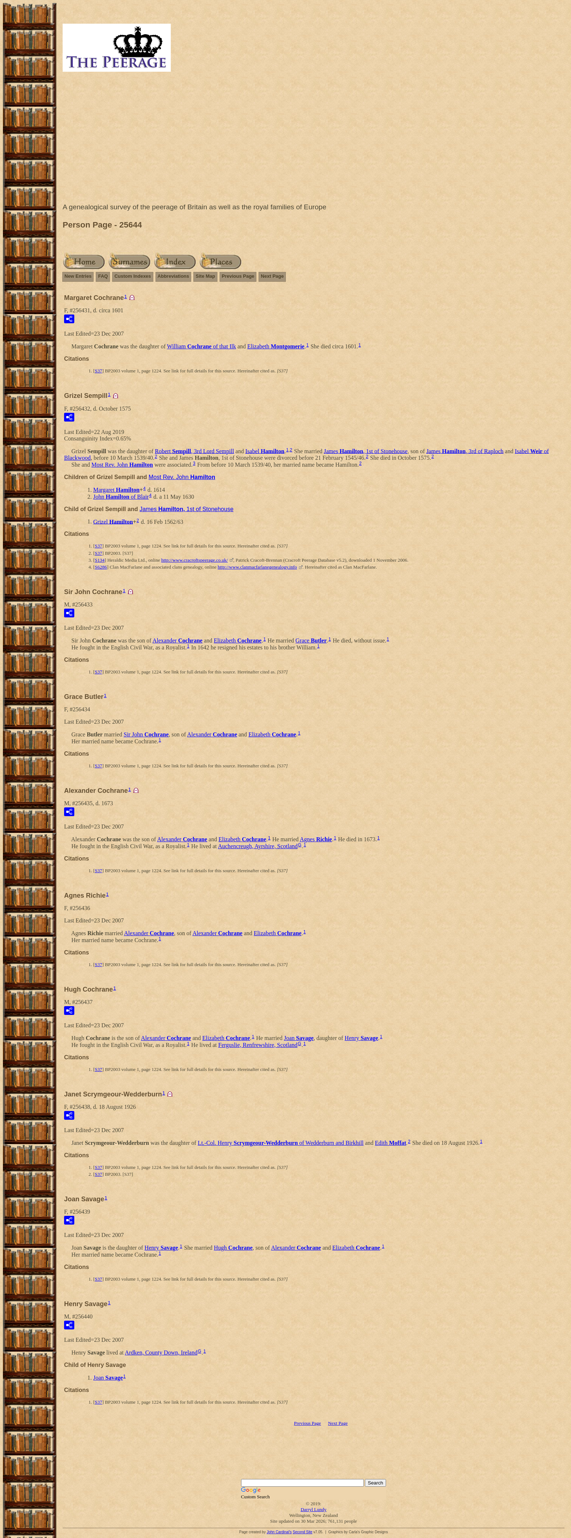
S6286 (101, 567)
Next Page (272, 276)
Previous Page (238, 276)
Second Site (302, 1532)
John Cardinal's (279, 1532)
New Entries (77, 276)
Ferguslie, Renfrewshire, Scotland (257, 1045)
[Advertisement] (313, 139)
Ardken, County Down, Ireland (161, 1352)
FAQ (103, 276)
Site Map (205, 276)
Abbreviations (173, 276)
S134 (100, 560)
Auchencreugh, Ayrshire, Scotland (258, 846)
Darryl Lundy (313, 1509)
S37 (98, 370)
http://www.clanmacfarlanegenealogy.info (257, 567)
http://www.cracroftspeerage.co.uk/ (194, 560)
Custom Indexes (132, 276)
